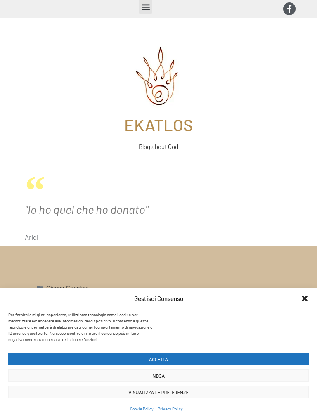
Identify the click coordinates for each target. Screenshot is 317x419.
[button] (304, 298)
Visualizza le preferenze (158, 392)
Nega (158, 376)
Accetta (158, 359)
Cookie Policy (142, 408)
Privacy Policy (170, 408)
